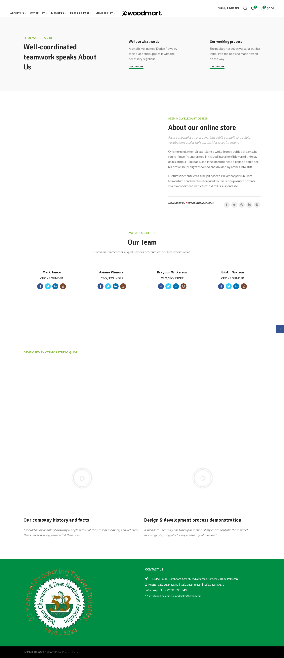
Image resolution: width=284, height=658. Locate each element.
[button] (82, 478)
